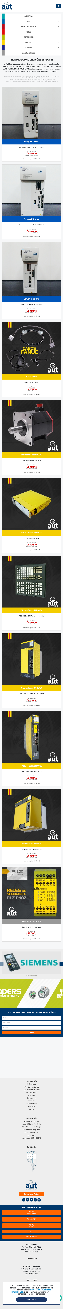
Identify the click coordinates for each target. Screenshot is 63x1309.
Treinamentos (31, 1104)
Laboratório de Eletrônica (31, 1124)
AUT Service (31, 1084)
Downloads (31, 1098)
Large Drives (31, 1135)
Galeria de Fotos (31, 1194)
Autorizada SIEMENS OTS (31, 1138)
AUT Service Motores (32, 1090)
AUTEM (28, 48)
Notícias (31, 1101)
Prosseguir (31, 1300)
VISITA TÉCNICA (31, 1225)
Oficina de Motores (31, 1121)
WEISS (28, 32)
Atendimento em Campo (31, 1127)
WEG (28, 21)
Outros (28, 42)
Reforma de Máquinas (31, 1130)
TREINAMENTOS (31, 1237)
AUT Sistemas (31, 1093)
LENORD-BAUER (28, 27)
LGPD (31, 1109)
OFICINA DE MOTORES (31, 1212)
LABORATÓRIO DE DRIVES (32, 1219)
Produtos (31, 1095)
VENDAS (31, 1232)
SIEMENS (28, 16)
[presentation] (1, 964)
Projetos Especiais (31, 1133)
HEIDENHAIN (28, 37)
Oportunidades (28, 53)
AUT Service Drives (31, 1087)
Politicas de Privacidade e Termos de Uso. (31, 1291)
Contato (31, 1107)
